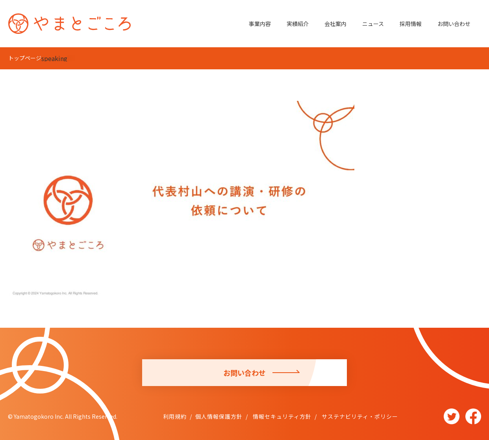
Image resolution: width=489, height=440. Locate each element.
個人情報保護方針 (219, 416)
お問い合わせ (453, 24)
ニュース (373, 24)
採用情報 (411, 24)
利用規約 (175, 416)
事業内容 (260, 24)
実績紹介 (298, 24)
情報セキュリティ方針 (281, 416)
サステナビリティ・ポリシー (359, 416)
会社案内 (335, 24)
